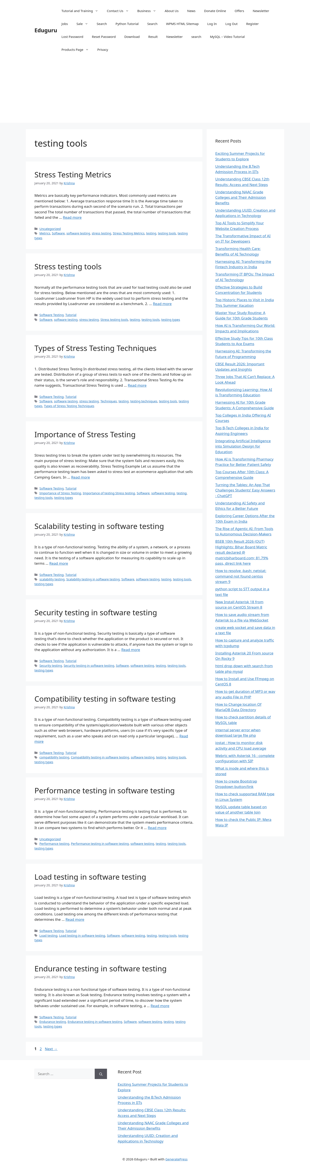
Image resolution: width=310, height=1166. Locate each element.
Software (58, 233)
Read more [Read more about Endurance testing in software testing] (160, 1005)
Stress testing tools (68, 266)
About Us (172, 11)
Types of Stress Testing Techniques (95, 348)
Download (132, 36)
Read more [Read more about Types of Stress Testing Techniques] (137, 385)
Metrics (44, 233)
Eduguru (45, 30)
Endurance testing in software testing (100, 968)
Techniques (108, 401)
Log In (212, 24)
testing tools (167, 233)
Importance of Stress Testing (85, 434)
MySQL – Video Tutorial (227, 36)
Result (153, 36)
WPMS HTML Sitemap (182, 24)
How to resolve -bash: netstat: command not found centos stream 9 (240, 576)
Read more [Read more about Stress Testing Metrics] (72, 217)
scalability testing (52, 579)
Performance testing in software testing (104, 790)
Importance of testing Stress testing (109, 493)
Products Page (77, 49)
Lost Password (72, 36)
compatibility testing (54, 757)
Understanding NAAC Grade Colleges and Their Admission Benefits (240, 197)
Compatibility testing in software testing (105, 699)
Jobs (65, 24)
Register (252, 24)
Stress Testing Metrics (72, 174)
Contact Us (120, 11)
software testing (78, 233)
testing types (170, 320)
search (196, 36)
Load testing (48, 935)
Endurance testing (52, 1022)
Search (102, 24)
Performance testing (54, 844)
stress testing (101, 233)
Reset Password (104, 36)
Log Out (231, 24)
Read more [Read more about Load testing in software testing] (74, 919)
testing (151, 233)
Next (51, 1048)
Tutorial (70, 315)
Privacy (102, 49)
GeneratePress (176, 1159)
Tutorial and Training (82, 11)
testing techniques (143, 401)
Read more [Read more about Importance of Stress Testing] (80, 477)
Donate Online (215, 11)
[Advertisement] (155, 92)
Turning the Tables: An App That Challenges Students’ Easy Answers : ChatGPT (245, 490)
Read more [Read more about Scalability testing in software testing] (58, 563)
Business (148, 11)
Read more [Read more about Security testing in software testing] (130, 649)
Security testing (50, 666)
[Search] (101, 1074)
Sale (84, 24)
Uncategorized (50, 229)
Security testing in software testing (95, 612)
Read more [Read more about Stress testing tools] (162, 303)
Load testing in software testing (90, 877)
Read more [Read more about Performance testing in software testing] (157, 827)
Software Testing (51, 315)
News (191, 11)
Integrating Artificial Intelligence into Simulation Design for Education (243, 446)
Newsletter (261, 11)
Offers (239, 11)
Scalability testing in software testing (99, 526)
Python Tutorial (127, 24)
